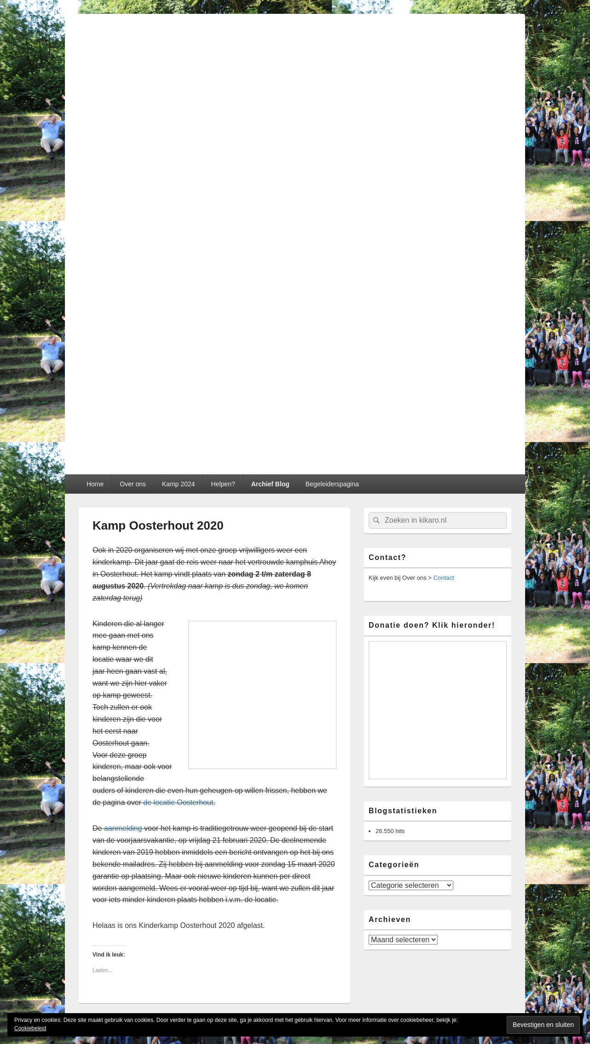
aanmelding (123, 828)
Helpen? (223, 484)
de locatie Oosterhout (178, 802)
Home (95, 484)
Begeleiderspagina (332, 484)
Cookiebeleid (30, 1028)
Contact (444, 577)
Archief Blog (270, 484)
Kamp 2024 (178, 484)
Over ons (133, 484)
